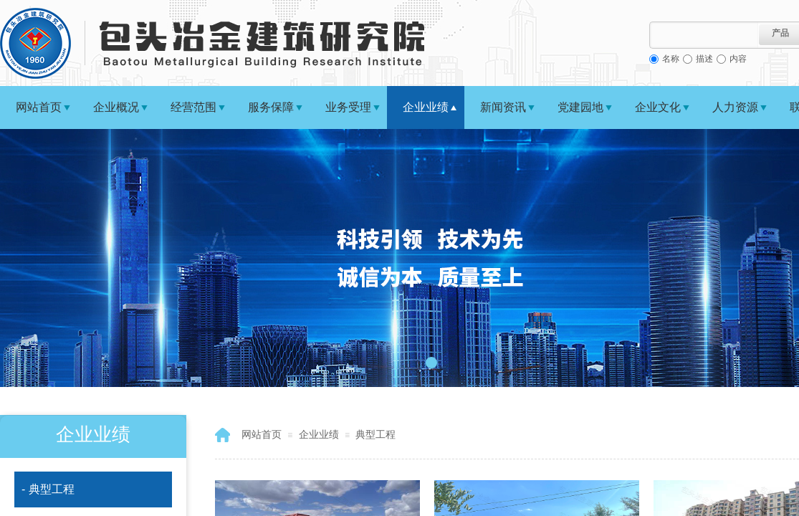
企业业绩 (426, 107)
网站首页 (39, 107)
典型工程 (375, 434)
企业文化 (658, 107)
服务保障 (271, 107)
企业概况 (116, 107)
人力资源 (735, 107)
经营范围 (193, 107)
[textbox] (704, 35)
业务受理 (348, 107)
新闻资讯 (503, 107)
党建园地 (580, 107)
